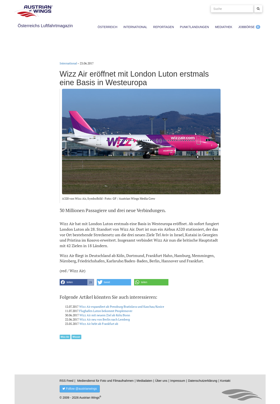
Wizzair (76, 337)
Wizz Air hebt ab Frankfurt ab (98, 324)
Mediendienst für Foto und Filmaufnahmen (105, 380)
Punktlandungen (194, 27)
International (135, 27)
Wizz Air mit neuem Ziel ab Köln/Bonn (104, 315)
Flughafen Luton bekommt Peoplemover (105, 311)
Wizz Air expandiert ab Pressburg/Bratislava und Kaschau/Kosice (121, 306)
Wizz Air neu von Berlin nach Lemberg (104, 319)
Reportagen (163, 27)
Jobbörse (246, 27)
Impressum (177, 380)
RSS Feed (67, 380)
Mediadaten (144, 380)
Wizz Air (65, 337)
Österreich (107, 27)
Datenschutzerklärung (202, 380)
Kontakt (225, 380)
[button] (77, 282)
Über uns (161, 380)
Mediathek (223, 27)
